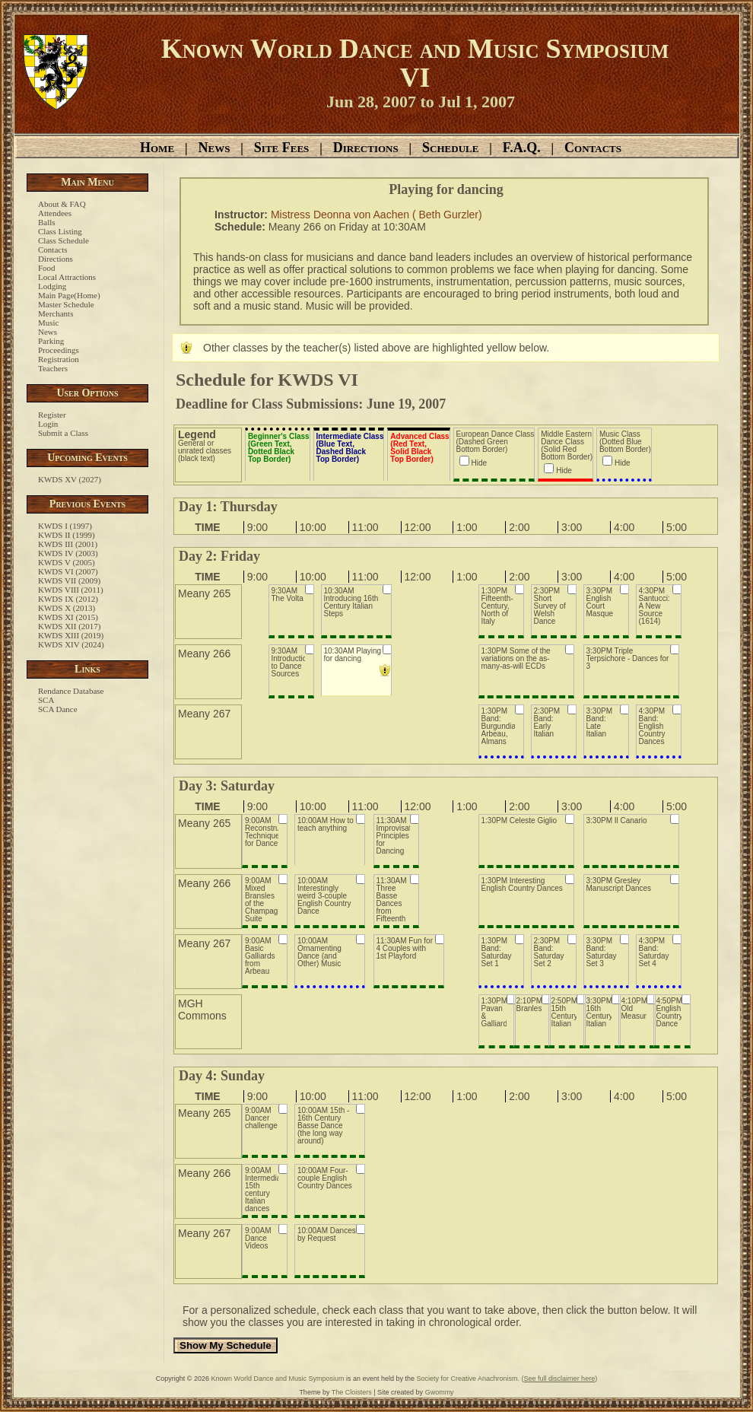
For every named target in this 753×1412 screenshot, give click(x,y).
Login (48, 423)
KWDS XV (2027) (69, 479)
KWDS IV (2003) (68, 553)
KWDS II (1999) (66, 534)
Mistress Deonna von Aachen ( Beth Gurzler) (376, 214)
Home (157, 147)
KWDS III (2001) (67, 544)
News (214, 147)
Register (52, 414)
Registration (58, 359)
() (560, 1378)
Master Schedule (66, 304)
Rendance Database (70, 690)
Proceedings (58, 350)
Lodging (52, 286)
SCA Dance (58, 709)
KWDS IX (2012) (68, 598)
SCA (46, 699)
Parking (51, 340)
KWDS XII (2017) (69, 626)
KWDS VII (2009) (69, 580)
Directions (366, 147)
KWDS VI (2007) (68, 571)
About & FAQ (62, 203)
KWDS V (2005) (66, 562)
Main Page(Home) (69, 295)
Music (48, 322)
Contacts (592, 147)
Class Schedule (63, 240)
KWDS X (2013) (66, 607)
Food (47, 267)
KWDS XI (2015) (68, 617)
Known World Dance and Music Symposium (278, 1378)
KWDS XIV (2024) (71, 644)
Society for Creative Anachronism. (468, 1378)
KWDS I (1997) (65, 525)
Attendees (54, 213)
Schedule (450, 147)
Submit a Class (63, 432)
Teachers (53, 368)
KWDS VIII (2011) (70, 589)
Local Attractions (67, 276)
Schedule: (241, 227)
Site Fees (281, 147)
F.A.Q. (522, 147)
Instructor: (242, 214)
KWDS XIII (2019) (70, 635)
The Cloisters (352, 1392)
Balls (47, 222)
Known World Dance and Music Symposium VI (415, 63)
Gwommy (439, 1392)
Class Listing (60, 231)
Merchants (55, 313)
